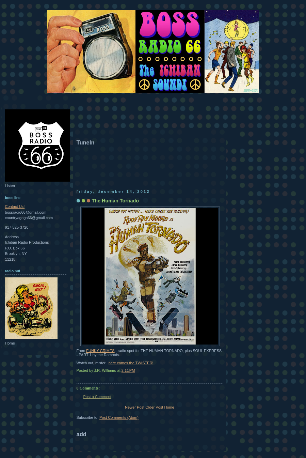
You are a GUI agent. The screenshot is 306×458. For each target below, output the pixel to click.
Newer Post (134, 407)
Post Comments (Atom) (119, 417)
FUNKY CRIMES (100, 351)
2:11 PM (128, 370)
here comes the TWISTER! (131, 363)
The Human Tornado (115, 200)
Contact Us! (15, 206)
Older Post (154, 407)
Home (169, 407)
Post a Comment (97, 397)
